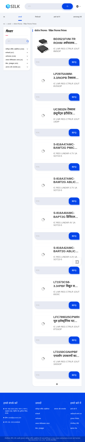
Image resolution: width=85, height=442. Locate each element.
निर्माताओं (37, 17)
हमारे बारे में (57, 17)
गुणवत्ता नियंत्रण (74, 418)
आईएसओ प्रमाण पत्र (76, 413)
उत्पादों (20, 17)
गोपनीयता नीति (74, 423)
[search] (67, 6)
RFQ (72, 62)
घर (4, 17)
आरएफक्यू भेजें (77, 17)
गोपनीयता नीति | (9, 438)
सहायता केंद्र (73, 428)
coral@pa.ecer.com (13, 418)
